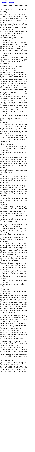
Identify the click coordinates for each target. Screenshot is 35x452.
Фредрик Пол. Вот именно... (9, 2)
